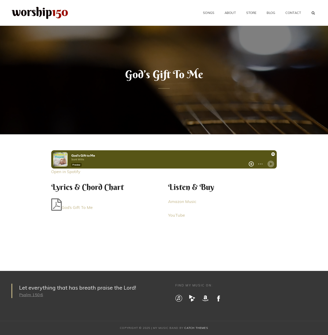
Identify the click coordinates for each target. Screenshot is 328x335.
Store (251, 13)
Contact (293, 13)
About (230, 13)
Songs (208, 13)
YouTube (176, 215)
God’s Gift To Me (77, 207)
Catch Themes (196, 328)
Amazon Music (182, 201)
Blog (271, 13)
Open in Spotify (65, 171)
